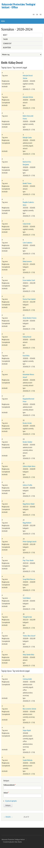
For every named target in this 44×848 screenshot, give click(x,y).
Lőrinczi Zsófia (27, 485)
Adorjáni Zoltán (28, 97)
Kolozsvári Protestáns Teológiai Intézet (13, 839)
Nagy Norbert (27, 523)
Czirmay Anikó (27, 679)
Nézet (5, 34)
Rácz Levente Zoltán (29, 709)
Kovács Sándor (27, 442)
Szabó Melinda (27, 760)
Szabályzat (7, 43)
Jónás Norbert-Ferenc (30, 318)
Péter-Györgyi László (29, 541)
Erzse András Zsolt (29, 280)
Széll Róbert (27, 598)
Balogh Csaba (27, 137)
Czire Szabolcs (27, 242)
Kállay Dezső (27, 337)
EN (37, 14)
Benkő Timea (27, 183)
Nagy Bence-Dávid (28, 504)
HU (33, 14)
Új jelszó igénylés (11, 801)
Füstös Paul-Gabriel (29, 299)
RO (41, 14)
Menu (3, 21)
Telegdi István (27, 617)
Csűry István (27, 224)
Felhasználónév (10, 785)
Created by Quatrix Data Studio (12, 842)
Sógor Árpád (27, 730)
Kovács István (27, 423)
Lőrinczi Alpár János (29, 466)
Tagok (5, 39)
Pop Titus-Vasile (28, 560)
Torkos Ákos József (29, 636)
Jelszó (6, 792)
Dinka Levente (27, 261)
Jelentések (7, 47)
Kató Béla (26, 355)
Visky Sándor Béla (28, 654)
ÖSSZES (8, 817)
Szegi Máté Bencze (29, 579)
